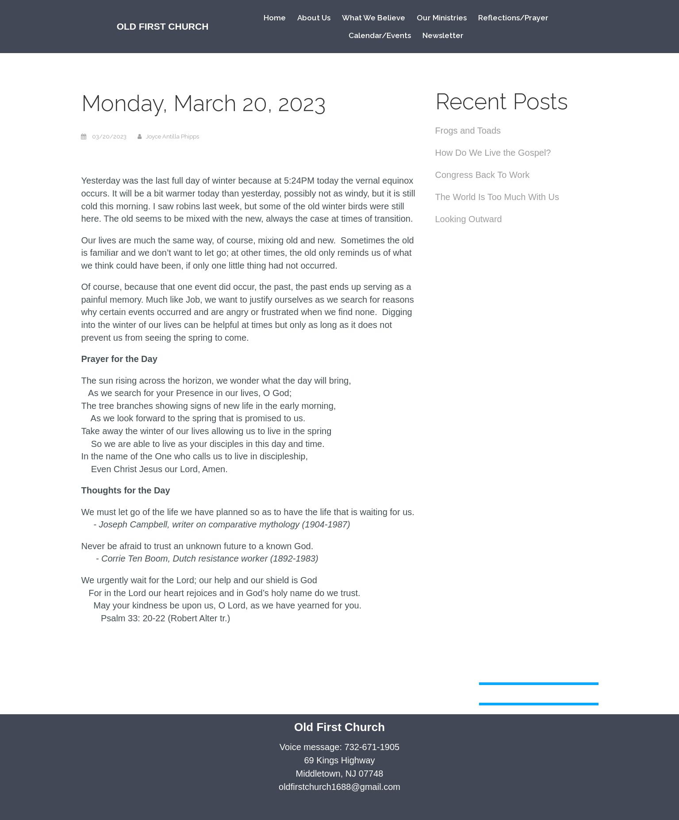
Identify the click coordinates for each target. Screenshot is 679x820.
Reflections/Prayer (513, 17)
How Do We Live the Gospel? (493, 153)
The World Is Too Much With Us (497, 197)
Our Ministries (442, 17)
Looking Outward (468, 219)
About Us (313, 17)
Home (275, 17)
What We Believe (373, 17)
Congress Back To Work (482, 175)
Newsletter (443, 35)
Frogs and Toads (468, 130)
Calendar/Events (380, 35)
